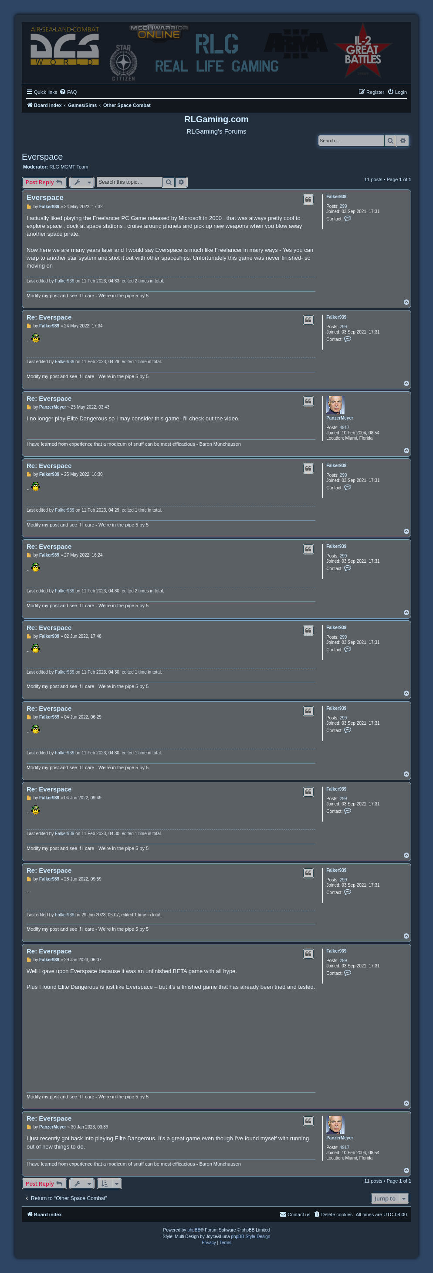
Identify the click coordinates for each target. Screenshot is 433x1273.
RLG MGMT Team (69, 166)
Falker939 (336, 196)
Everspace (42, 157)
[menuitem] (68, 92)
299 (343, 206)
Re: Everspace (49, 317)
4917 (344, 427)
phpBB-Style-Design (250, 1236)
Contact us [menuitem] (295, 1214)
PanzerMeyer (339, 418)
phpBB (193, 1230)
